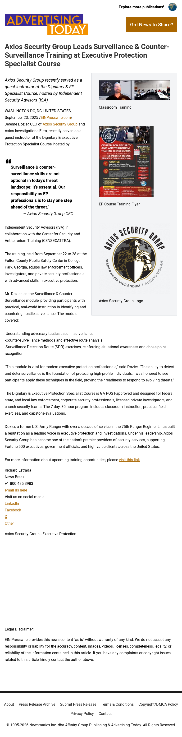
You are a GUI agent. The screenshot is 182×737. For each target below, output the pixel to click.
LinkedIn (12, 503)
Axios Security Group (60, 124)
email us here (16, 490)
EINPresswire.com (56, 117)
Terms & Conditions (117, 704)
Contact (105, 713)
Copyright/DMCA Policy (158, 704)
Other (9, 523)
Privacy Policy (82, 713)
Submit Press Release (78, 704)
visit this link (129, 460)
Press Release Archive (37, 704)
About (9, 704)
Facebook (13, 510)
